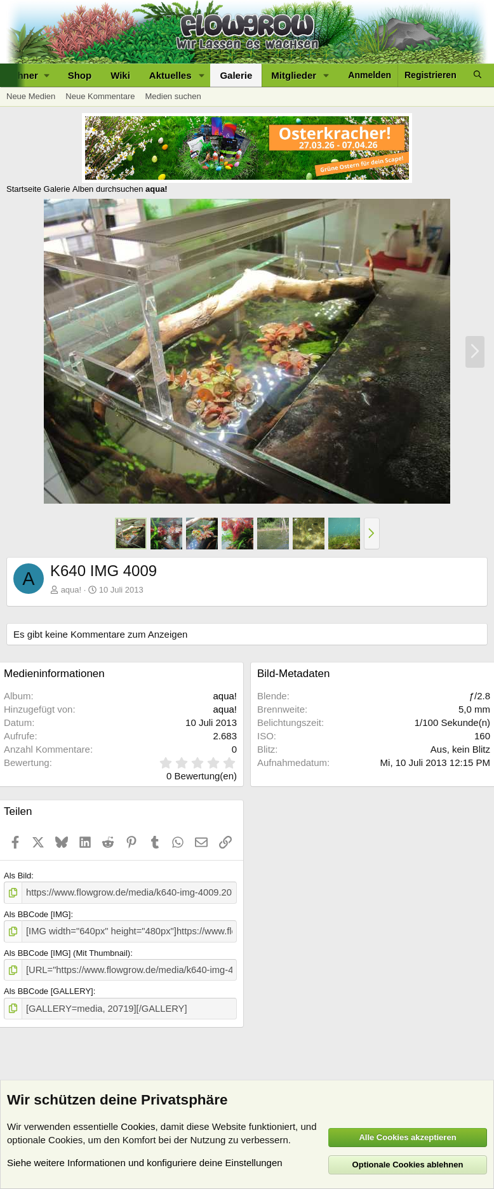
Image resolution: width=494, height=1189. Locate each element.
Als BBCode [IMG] (37, 912)
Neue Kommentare (100, 96)
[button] (201, 75)
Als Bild (17, 875)
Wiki (120, 75)
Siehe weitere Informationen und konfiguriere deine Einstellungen (145, 1162)
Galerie (236, 75)
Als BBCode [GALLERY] (48, 986)
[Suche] (477, 75)
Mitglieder (293, 75)
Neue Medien (30, 96)
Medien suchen (173, 96)
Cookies (138, 1126)
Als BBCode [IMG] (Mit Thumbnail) (67, 950)
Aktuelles (170, 75)
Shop (80, 75)
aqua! (71, 589)
